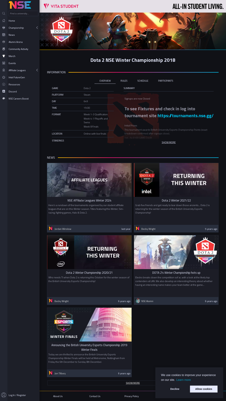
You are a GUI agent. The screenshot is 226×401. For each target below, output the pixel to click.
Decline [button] (174, 389)
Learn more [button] (183, 379)
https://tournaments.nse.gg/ (185, 115)
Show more (133, 383)
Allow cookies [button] (203, 389)
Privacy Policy (131, 396)
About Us (58, 396)
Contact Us (94, 396)
